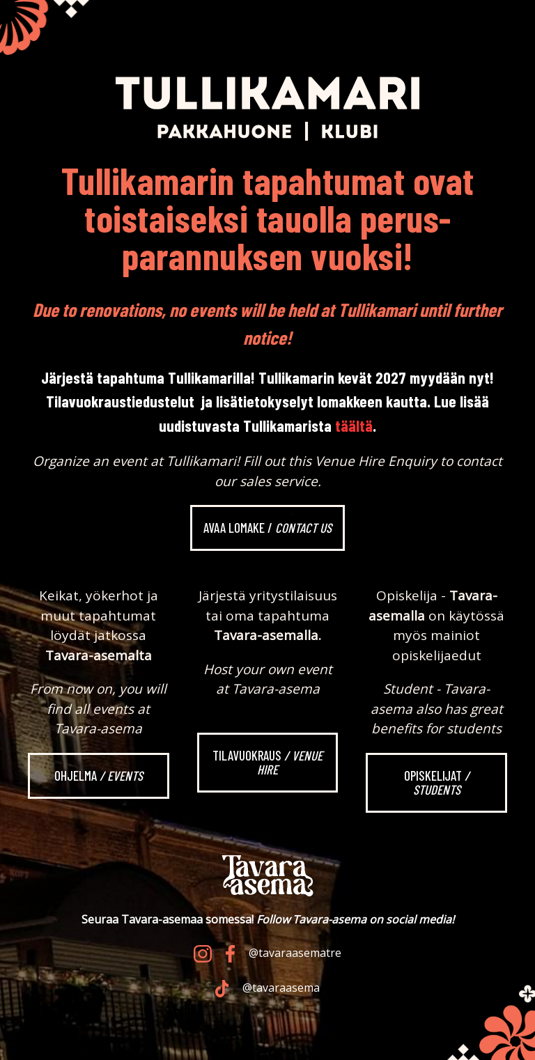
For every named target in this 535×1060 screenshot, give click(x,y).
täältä (354, 425)
